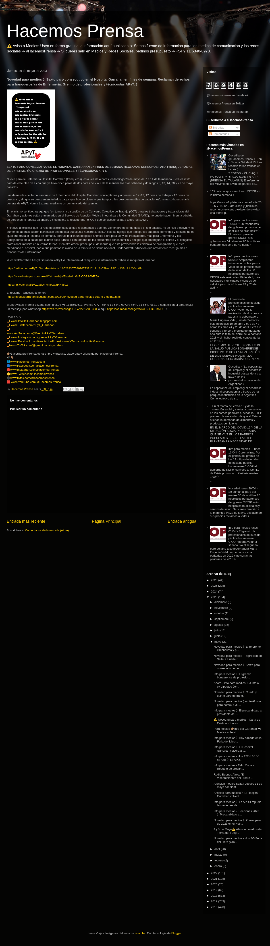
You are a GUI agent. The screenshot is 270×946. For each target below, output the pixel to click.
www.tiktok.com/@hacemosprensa (32, 378)
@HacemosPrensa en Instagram (227, 111)
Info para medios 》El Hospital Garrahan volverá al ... (233, 748)
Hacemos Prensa (75, 31)
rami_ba (140, 933)
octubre (219, 613)
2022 (214, 873)
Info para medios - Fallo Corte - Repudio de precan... (234, 767)
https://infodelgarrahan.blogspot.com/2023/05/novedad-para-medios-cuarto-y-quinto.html (63, 296)
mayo (218, 641)
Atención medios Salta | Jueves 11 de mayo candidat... (238, 785)
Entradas (216, 127)
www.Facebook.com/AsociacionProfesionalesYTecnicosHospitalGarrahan (58, 341)
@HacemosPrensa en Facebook (227, 95)
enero (218, 866)
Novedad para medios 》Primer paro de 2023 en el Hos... (237, 822)
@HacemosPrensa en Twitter (225, 103)
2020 (214, 884)
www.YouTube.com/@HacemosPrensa (36, 382)
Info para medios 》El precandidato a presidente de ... (238, 712)
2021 (214, 878)
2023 (214, 597)
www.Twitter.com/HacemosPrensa (32, 374)
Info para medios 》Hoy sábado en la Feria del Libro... (238, 739)
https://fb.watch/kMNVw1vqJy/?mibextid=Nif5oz (37, 284)
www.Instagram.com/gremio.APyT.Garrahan (39, 337)
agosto (219, 624)
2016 (214, 907)
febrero (219, 860)
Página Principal (106, 521)
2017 (214, 901)
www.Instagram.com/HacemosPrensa (34, 369)
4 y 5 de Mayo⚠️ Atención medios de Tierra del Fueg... (238, 830)
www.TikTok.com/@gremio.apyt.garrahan (36, 345)
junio (217, 636)
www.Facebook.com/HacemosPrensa (34, 365)
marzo (218, 854)
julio (217, 630)
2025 (214, 585)
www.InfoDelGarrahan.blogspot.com (34, 321)
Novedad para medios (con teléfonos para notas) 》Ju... (237, 703)
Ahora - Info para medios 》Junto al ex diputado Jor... (236, 684)
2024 (214, 591)
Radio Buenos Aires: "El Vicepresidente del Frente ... (233, 776)
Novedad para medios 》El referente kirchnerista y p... (237, 648)
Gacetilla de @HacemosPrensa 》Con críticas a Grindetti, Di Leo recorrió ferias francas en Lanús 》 (245, 162)
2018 (214, 895)
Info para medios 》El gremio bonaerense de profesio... (232, 675)
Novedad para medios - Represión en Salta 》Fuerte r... (238, 657)
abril (217, 849)
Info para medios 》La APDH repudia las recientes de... (237, 803)
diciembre (221, 602)
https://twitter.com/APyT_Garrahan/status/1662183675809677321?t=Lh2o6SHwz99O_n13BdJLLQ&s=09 (74, 268)
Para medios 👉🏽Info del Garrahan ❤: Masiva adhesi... (237, 730)
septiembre (222, 619)
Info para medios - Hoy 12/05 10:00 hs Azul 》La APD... (236, 758)
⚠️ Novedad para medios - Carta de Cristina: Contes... (237, 721)
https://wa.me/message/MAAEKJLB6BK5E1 (135, 309)
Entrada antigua (182, 521)
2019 (214, 890)
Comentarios (219, 134)
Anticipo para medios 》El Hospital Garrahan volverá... (236, 794)
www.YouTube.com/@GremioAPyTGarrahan (35, 333)
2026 (214, 580)
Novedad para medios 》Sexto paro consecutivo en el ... (237, 666)
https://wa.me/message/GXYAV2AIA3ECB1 (70, 309)
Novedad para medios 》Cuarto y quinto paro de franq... (235, 693)
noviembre (221, 607)
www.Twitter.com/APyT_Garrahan (32, 325)
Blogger (176, 933)
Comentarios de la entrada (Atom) (47, 530)
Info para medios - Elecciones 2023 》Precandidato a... (236, 812)
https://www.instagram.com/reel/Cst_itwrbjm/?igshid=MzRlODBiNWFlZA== (54, 276)
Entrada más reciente (26, 521)
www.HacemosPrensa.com (27, 361)
